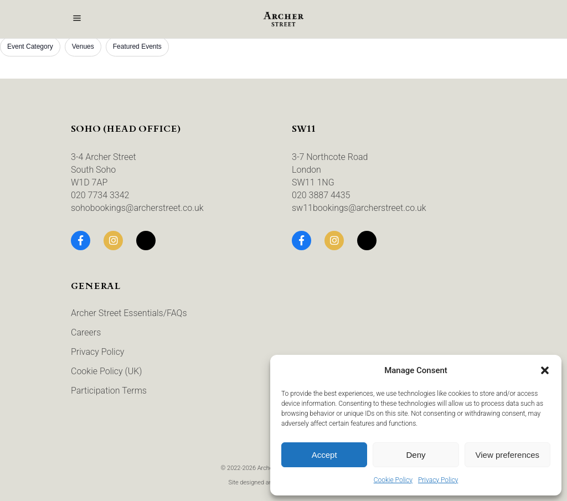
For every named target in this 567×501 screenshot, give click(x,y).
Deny (415, 454)
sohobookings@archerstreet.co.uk (137, 208)
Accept (324, 454)
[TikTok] (146, 240)
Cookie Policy (393, 480)
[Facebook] (80, 240)
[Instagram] (113, 240)
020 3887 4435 (321, 195)
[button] (544, 370)
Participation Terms (109, 390)
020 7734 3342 (100, 195)
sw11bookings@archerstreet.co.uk (359, 208)
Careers (86, 332)
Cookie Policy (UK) (106, 371)
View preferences (508, 454)
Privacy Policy (438, 480)
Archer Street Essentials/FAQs (129, 313)
